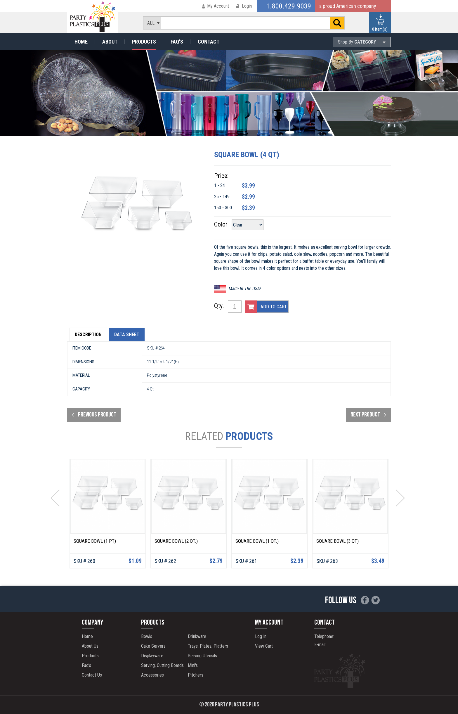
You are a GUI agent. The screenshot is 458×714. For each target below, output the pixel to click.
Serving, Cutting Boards (162, 665)
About (109, 42)
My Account (218, 6)
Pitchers (195, 675)
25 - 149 (222, 196)
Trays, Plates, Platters (208, 646)
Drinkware (197, 636)
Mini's (193, 665)
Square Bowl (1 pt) (95, 541)
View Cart (264, 646)
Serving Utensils (202, 655)
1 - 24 (219, 185)
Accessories (152, 675)
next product (365, 415)
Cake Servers (153, 646)
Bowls (146, 636)
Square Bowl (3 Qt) (337, 541)
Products (144, 42)
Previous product (97, 415)
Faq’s (86, 665)
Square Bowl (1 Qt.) (257, 541)
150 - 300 (223, 207)
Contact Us (92, 675)
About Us (90, 646)
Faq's (177, 42)
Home (81, 42)
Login (247, 6)
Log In (260, 636)
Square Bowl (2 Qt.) (176, 541)
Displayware (152, 655)
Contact (208, 42)
